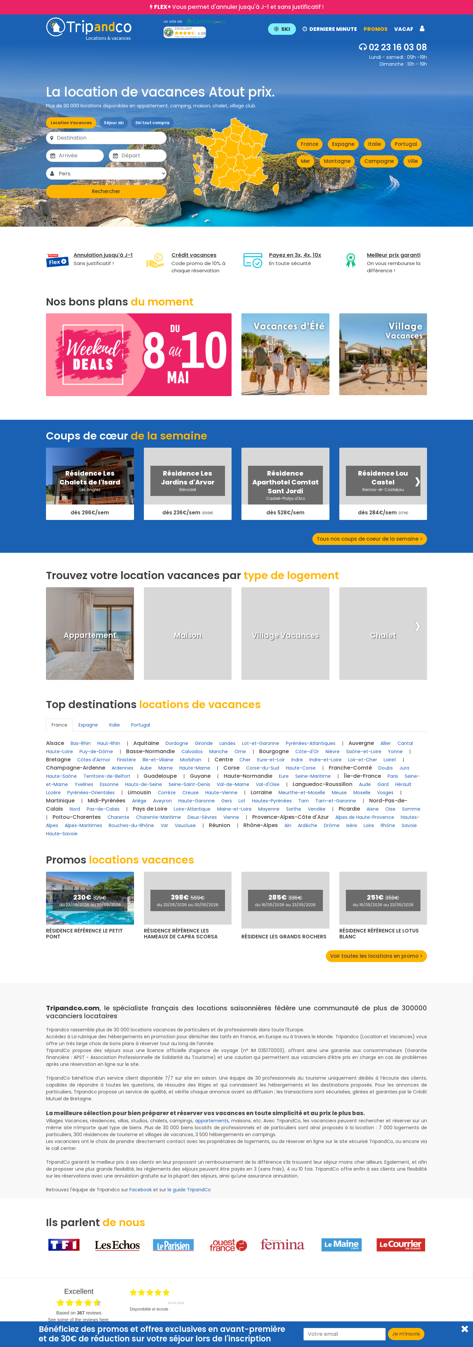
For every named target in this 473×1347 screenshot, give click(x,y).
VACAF (403, 29)
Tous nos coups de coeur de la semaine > (370, 538)
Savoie (409, 825)
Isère (351, 825)
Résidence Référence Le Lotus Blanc (379, 934)
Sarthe (293, 809)
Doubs (385, 768)
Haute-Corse (301, 768)
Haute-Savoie (62, 833)
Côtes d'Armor (93, 759)
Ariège (139, 800)
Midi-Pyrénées (106, 800)
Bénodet (187, 489)
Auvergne (361, 743)
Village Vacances (285, 636)
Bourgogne (274, 751)
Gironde (204, 743)
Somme (411, 809)
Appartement (90, 636)
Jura (404, 768)
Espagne (343, 144)
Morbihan (190, 759)
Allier (385, 743)
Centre (223, 759)
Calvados (192, 751)
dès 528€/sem (285, 513)
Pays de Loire (150, 809)
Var (164, 825)
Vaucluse (185, 825)
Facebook (140, 1189)
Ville (413, 161)
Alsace (55, 743)
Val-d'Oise (268, 784)
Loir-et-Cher (362, 759)
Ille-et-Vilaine (158, 759)
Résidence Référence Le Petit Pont (84, 934)
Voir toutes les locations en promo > (376, 956)
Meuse (339, 792)
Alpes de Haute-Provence (364, 817)
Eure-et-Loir (271, 759)
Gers (226, 800)
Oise (390, 809)
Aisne (373, 809)
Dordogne (177, 743)
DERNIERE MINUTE (330, 29)
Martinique (60, 800)
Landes (227, 743)
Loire (369, 825)
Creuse (190, 792)
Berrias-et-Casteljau (383, 489)
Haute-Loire (59, 751)
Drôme (332, 825)
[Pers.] (112, 173)
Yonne (395, 751)
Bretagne (58, 759)
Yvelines (84, 784)
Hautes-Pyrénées (272, 800)
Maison (187, 636)
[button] (346, 28)
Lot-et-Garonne (260, 743)
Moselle (362, 792)
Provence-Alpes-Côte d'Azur (290, 817)
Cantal (405, 743)
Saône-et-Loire (363, 751)
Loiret (390, 759)
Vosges (385, 792)
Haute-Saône (61, 776)
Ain (287, 825)
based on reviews (78, 1312)
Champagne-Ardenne (75, 768)
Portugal (406, 144)
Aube (146, 768)
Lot (241, 800)
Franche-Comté (350, 768)
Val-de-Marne (233, 784)
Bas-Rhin (81, 743)
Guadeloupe (160, 776)
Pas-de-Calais (103, 809)
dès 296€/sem (90, 513)
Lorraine (261, 792)
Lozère (53, 792)
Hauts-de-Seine (143, 784)
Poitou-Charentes (77, 817)
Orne (240, 751)
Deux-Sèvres (202, 817)
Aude (365, 784)
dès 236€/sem (187, 513)
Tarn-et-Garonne (335, 800)
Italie (374, 144)
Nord (75, 809)
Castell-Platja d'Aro (285, 498)
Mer (305, 161)
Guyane (200, 776)
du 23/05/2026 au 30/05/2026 (90, 905)
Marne (165, 768)
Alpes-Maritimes (83, 825)
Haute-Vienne (221, 792)
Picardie (349, 809)
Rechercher (106, 191)
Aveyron (162, 800)
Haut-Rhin (108, 743)
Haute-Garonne (196, 800)
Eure (284, 776)
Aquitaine (146, 743)
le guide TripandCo (189, 1189)
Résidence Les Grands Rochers (284, 937)
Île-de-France (362, 776)
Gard (383, 784)
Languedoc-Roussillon (322, 784)
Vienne (231, 817)
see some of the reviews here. (79, 1319)
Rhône (388, 825)
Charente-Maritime (158, 817)
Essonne (109, 784)
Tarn (303, 800)
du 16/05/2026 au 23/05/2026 (285, 905)
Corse (231, 768)
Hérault (403, 784)
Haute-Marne (194, 768)
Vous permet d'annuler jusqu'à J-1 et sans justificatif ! (239, 7)
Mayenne (269, 809)
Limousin (139, 792)
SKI (282, 29)
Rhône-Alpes (260, 825)
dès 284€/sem (383, 513)
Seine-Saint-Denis (189, 784)
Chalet (383, 636)
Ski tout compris (152, 122)
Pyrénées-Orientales (91, 792)
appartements (212, 1120)
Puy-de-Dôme (96, 751)
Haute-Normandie (248, 776)
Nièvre (333, 751)
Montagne (337, 161)
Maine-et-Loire (234, 809)
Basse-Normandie (150, 751)
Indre (297, 759)
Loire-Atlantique (192, 809)
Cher (245, 759)
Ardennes (122, 768)
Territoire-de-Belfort (106, 776)
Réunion (219, 825)
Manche (218, 751)
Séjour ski (114, 122)
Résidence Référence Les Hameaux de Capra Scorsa (181, 934)
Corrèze (167, 792)
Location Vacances (71, 122)
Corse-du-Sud (262, 768)
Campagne (379, 161)
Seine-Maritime (313, 776)
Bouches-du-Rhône (131, 825)
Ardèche (307, 825)
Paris (393, 776)
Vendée (317, 809)
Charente (118, 817)
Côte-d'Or (307, 751)
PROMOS (376, 29)
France (309, 144)
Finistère (126, 759)
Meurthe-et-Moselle (302, 792)
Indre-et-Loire (325, 759)
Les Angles (90, 489)
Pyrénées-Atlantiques (310, 743)
